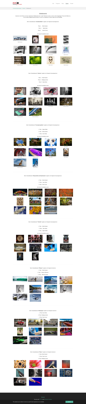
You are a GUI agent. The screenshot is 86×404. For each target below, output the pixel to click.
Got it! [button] (69, 401)
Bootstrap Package (48, 399)
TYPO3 (40, 399)
